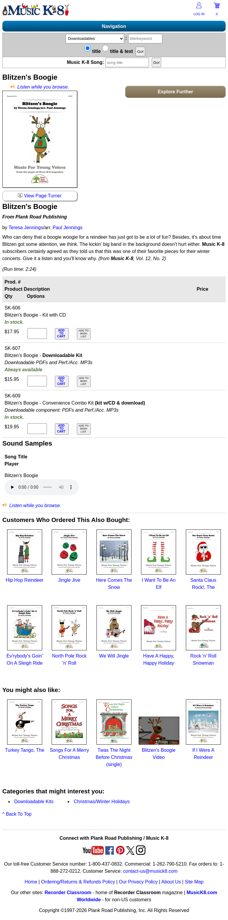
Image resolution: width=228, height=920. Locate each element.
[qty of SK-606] (37, 333)
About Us (171, 881)
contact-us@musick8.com (150, 871)
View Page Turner (40, 195)
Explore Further (175, 91)
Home (31, 881)
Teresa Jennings (26, 227)
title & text (117, 51)
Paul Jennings (68, 227)
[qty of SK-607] (37, 381)
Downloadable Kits (34, 801)
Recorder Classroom (68, 892)
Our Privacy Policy (138, 881)
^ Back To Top (17, 814)
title (92, 51)
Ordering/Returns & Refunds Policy (78, 881)
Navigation (114, 26)
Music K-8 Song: (109, 62)
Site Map (194, 881)
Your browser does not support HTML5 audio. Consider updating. (41, 487)
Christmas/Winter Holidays (101, 801)
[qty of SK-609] (37, 428)
